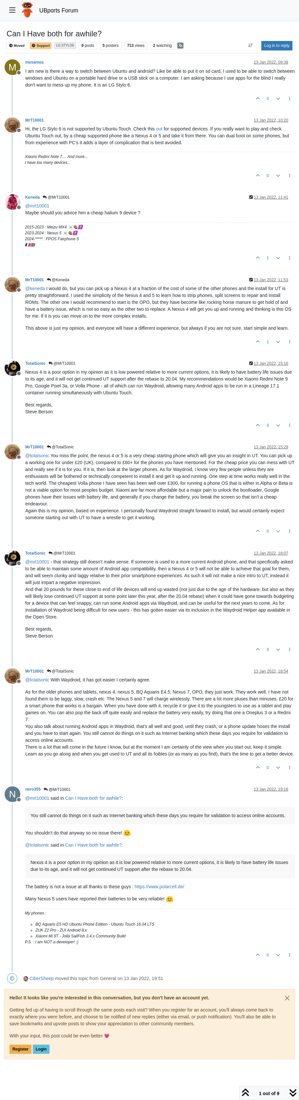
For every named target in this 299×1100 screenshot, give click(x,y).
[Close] (287, 998)
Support (40, 46)
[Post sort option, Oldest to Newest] (250, 45)
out (159, 128)
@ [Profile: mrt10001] (37, 205)
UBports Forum (58, 10)
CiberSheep (42, 978)
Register (20, 1049)
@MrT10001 (56, 197)
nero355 (33, 789)
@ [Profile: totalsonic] (37, 455)
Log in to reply (276, 45)
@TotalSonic (60, 447)
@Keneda (58, 280)
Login (41, 1049)
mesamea (34, 62)
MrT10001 (34, 120)
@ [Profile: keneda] (35, 288)
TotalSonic (35, 363)
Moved (17, 46)
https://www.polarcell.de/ (159, 886)
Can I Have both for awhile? (93, 798)
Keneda (32, 197)
